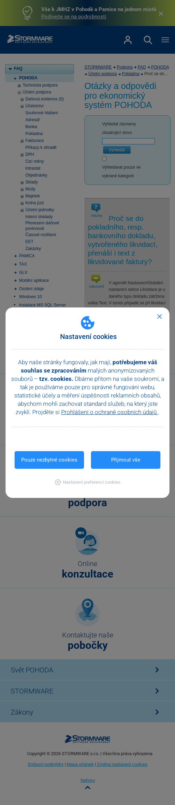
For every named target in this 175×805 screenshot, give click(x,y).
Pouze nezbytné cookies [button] (49, 460)
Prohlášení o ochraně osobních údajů (109, 412)
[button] (87, 482)
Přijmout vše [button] (125, 460)
